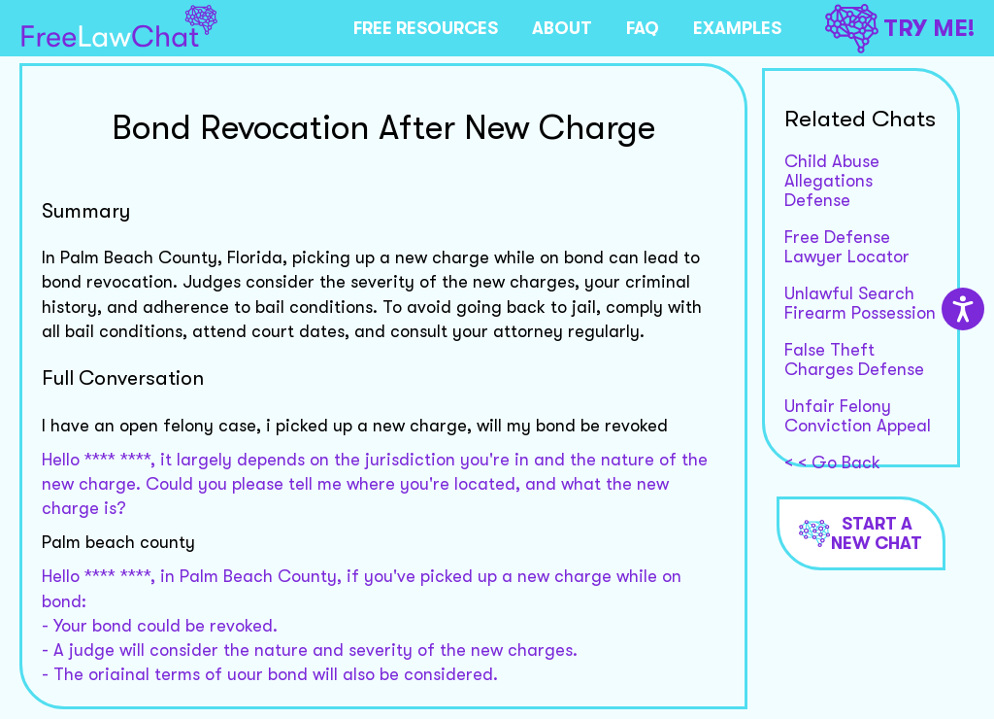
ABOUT (562, 28)
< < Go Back (832, 462)
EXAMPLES (737, 28)
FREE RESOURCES (425, 28)
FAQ (642, 28)
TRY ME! (900, 28)
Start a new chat (861, 533)
